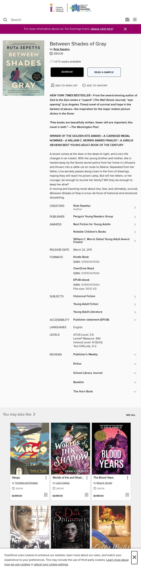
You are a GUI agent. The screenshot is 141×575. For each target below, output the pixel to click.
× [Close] (134, 557)
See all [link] (130, 415)
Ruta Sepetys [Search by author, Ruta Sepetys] (62, 49)
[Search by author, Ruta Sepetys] (104, 207)
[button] (67, 72)
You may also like (19, 414)
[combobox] (63, 19)
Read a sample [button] (104, 72)
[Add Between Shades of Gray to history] (95, 85)
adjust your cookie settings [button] (51, 564)
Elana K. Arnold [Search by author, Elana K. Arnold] (104, 483)
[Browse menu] (135, 19)
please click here (102, 29)
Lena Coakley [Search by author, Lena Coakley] (63, 483)
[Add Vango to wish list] (45, 495)
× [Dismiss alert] (125, 29)
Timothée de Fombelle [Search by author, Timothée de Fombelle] (26, 483)
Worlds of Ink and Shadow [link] (69, 477)
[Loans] (127, 20)
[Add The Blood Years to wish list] (127, 495)
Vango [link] (16, 477)
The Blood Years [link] (103, 477)
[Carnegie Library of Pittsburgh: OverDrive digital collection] (70, 8)
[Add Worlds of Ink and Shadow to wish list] (86, 495)
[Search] (5, 20)
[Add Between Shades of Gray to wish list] (64, 85)
